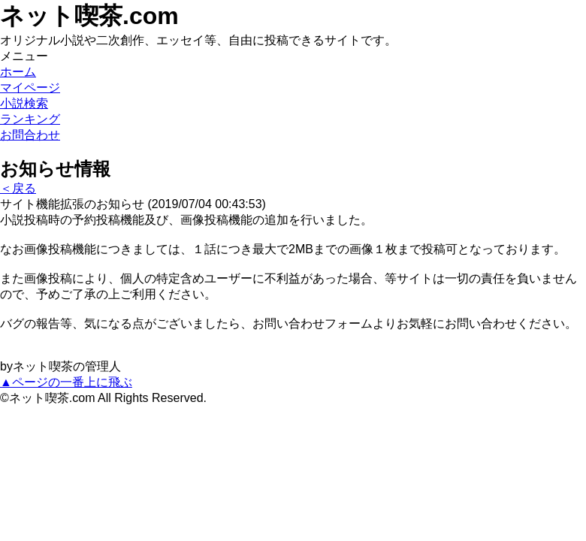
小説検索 (24, 103)
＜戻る (18, 188)
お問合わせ (30, 134)
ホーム (18, 71)
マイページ (30, 87)
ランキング (30, 119)
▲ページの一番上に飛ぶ (66, 382)
